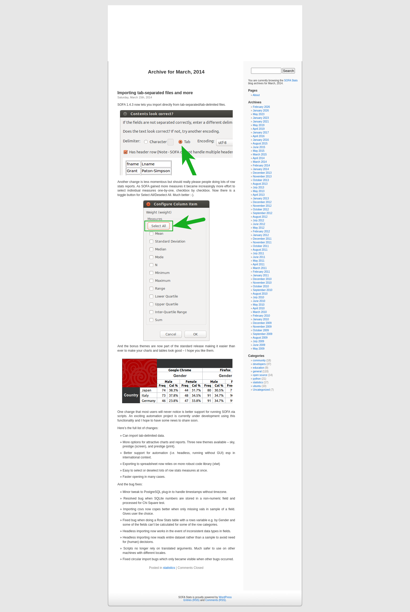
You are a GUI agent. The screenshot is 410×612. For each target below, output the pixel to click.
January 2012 (261, 235)
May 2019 (258, 125)
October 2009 (261, 330)
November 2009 (262, 326)
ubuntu (257, 386)
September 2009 (262, 334)
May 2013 (258, 191)
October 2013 (261, 180)
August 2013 (260, 183)
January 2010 (261, 319)
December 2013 (262, 172)
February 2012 (261, 231)
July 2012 (258, 220)
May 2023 (258, 114)
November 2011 (262, 242)
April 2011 (259, 264)
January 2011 (261, 275)
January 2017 (261, 132)
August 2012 (260, 216)
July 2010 (258, 297)
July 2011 (258, 253)
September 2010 (262, 290)
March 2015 (260, 154)
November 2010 (262, 282)
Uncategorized (261, 389)
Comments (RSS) (215, 600)
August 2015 (260, 143)
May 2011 (258, 260)
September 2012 (262, 213)
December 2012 (262, 202)
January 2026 (261, 110)
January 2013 (261, 198)
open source (260, 375)
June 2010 (259, 301)
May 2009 (258, 348)
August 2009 (260, 337)
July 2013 (258, 187)
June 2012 (259, 224)
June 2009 (259, 345)
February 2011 (261, 271)
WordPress (225, 597)
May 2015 (258, 150)
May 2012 (258, 227)
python (257, 378)
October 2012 (261, 209)
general (257, 371)
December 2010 (262, 279)
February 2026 (261, 106)
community (259, 360)
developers (259, 364)
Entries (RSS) (192, 600)
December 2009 (262, 323)
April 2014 (259, 158)
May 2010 (258, 304)
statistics (169, 568)
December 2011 (262, 238)
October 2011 (261, 246)
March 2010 (260, 312)
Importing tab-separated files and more (155, 93)
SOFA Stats (291, 80)
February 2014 (261, 165)
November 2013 (262, 176)
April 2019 (259, 128)
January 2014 (261, 169)
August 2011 (260, 249)
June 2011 (259, 257)
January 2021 (261, 121)
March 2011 (260, 268)
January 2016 (261, 139)
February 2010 (261, 315)
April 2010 (259, 308)
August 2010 (260, 293)
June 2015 (259, 147)
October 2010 (261, 286)
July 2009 (258, 341)
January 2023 (261, 117)
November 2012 (262, 205)
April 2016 (259, 136)
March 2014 (260, 161)
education (258, 367)
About (256, 95)
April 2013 (259, 194)
